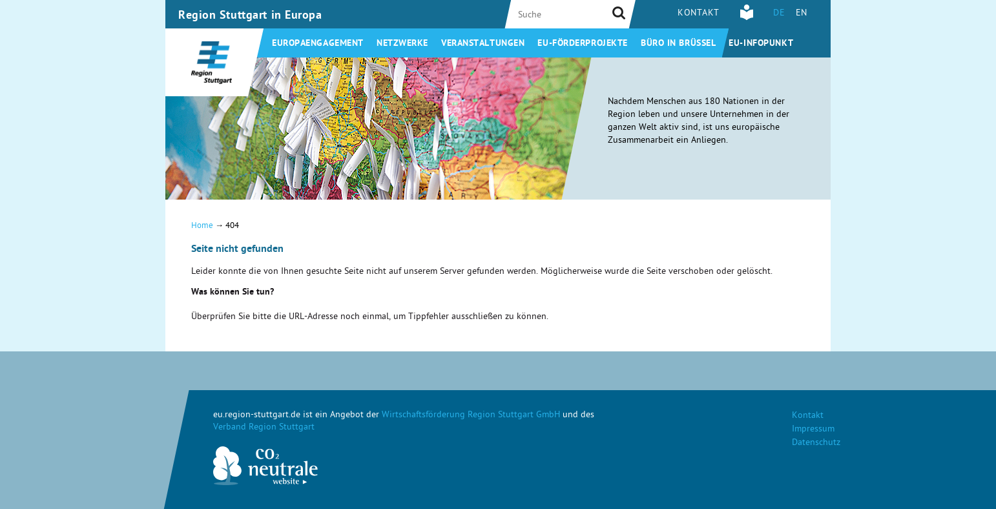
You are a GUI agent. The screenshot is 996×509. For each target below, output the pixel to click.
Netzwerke (402, 44)
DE (779, 13)
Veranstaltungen (482, 44)
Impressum (813, 429)
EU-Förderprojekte (582, 44)
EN (801, 13)
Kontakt (699, 13)
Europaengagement (318, 44)
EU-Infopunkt (761, 44)
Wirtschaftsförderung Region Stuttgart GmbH (471, 415)
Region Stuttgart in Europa (250, 16)
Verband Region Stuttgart (264, 427)
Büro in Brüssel (678, 44)
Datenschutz (816, 443)
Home (202, 226)
